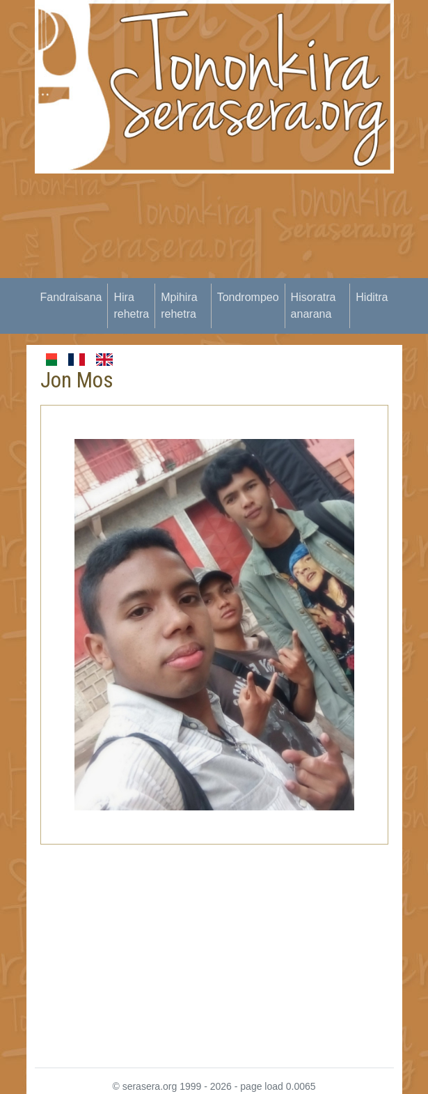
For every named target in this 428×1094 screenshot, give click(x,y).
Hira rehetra (131, 305)
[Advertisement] (231, 271)
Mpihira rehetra (179, 305)
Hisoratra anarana (313, 305)
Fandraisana (71, 297)
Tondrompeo (248, 297)
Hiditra (372, 297)
